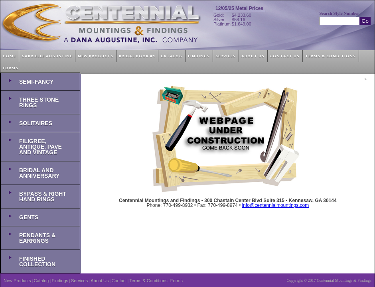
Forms (176, 280)
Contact (119, 280)
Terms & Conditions (148, 280)
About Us (100, 280)
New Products (17, 280)
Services (79, 280)
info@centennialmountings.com (275, 205)
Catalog (41, 280)
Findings (59, 280)
